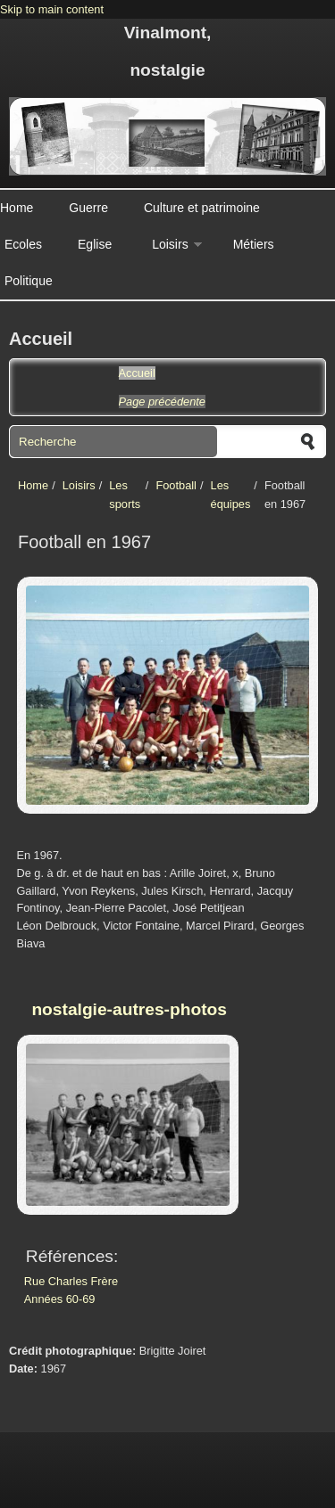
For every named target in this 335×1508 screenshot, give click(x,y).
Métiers (253, 244)
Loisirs (170, 244)
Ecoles (23, 244)
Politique (28, 281)
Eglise (95, 244)
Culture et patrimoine (202, 208)
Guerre (88, 208)
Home (16, 208)
